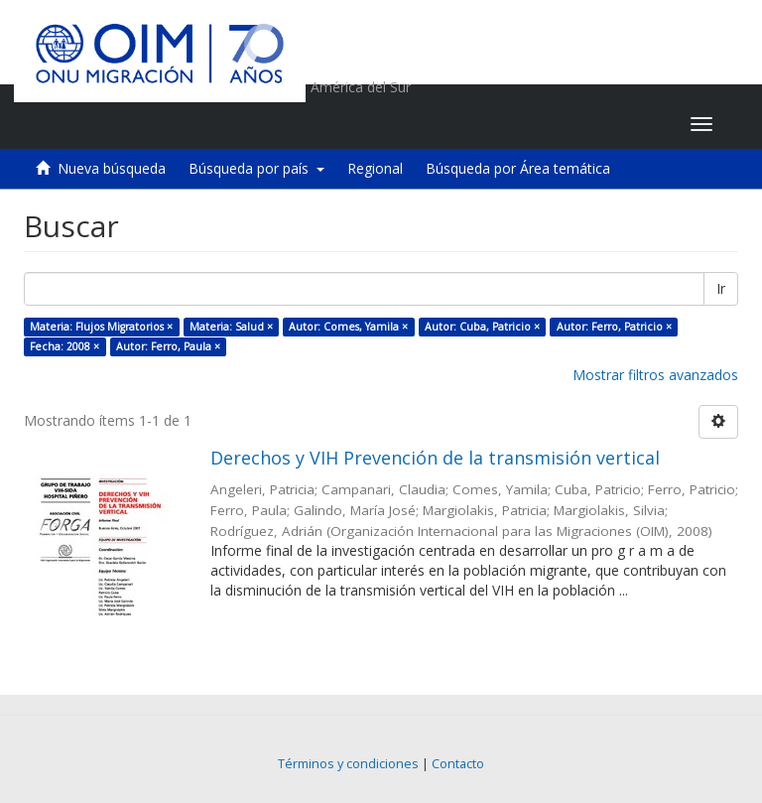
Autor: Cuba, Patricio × (482, 327)
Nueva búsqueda (112, 168)
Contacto (458, 763)
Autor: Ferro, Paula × (168, 346)
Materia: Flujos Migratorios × (101, 327)
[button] (551, 124)
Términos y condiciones (348, 763)
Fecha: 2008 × (64, 346)
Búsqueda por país (256, 168)
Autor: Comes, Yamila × (348, 327)
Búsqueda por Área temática (518, 168)
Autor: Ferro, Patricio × (614, 327)
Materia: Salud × (231, 327)
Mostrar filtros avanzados (655, 374)
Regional (375, 168)
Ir (720, 288)
